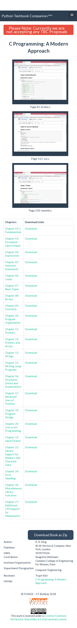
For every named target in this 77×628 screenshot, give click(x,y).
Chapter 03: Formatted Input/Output (13, 242)
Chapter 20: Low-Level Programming (13, 427)
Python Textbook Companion (27, 15)
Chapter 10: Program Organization (13, 319)
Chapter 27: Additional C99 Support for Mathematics (12, 508)
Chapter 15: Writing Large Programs (13, 366)
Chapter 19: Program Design (12, 414)
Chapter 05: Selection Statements (12, 265)
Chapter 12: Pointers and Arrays (12, 343)
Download (31, 228)
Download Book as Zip (50, 535)
